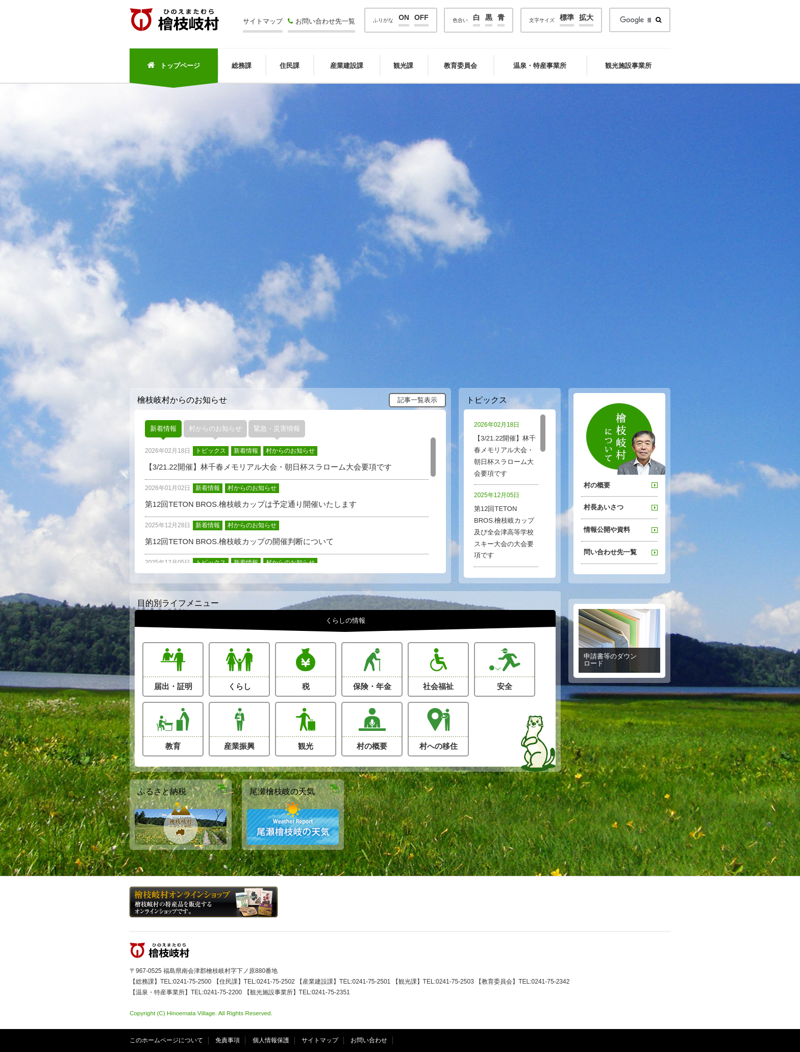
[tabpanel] (290, 500)
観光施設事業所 (628, 65)
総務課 (242, 65)
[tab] (163, 428)
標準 (567, 17)
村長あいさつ (603, 507)
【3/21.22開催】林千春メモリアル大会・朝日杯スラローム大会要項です (506, 448)
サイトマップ (263, 21)
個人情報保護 (271, 1040)
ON (403, 17)
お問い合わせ (369, 1040)
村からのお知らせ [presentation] (215, 428)
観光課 (403, 65)
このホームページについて (166, 1040)
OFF (421, 17)
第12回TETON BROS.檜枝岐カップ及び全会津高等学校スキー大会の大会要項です (506, 524)
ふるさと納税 (161, 791)
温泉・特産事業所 (539, 65)
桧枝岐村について (625, 439)
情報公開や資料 (607, 529)
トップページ (173, 65)
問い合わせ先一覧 (610, 552)
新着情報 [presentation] (163, 428)
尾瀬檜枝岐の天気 (282, 791)
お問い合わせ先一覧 (321, 21)
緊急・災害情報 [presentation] (277, 428)
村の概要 (597, 485)
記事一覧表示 (417, 400)
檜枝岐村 (174, 19)
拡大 (586, 17)
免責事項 (227, 1040)
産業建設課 (346, 65)
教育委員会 (460, 65)
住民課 (289, 65)
